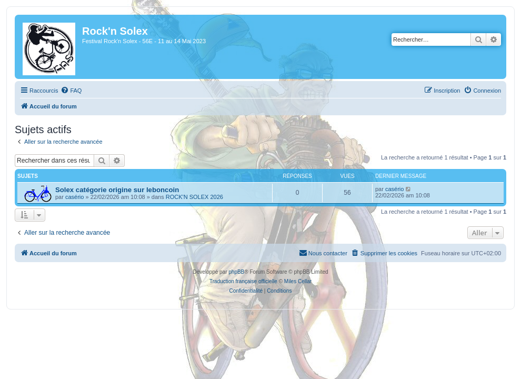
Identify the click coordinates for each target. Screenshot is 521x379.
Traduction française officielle (243, 281)
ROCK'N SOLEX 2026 (194, 197)
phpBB (236, 272)
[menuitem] (71, 90)
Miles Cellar (298, 281)
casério (74, 197)
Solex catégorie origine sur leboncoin (117, 190)
